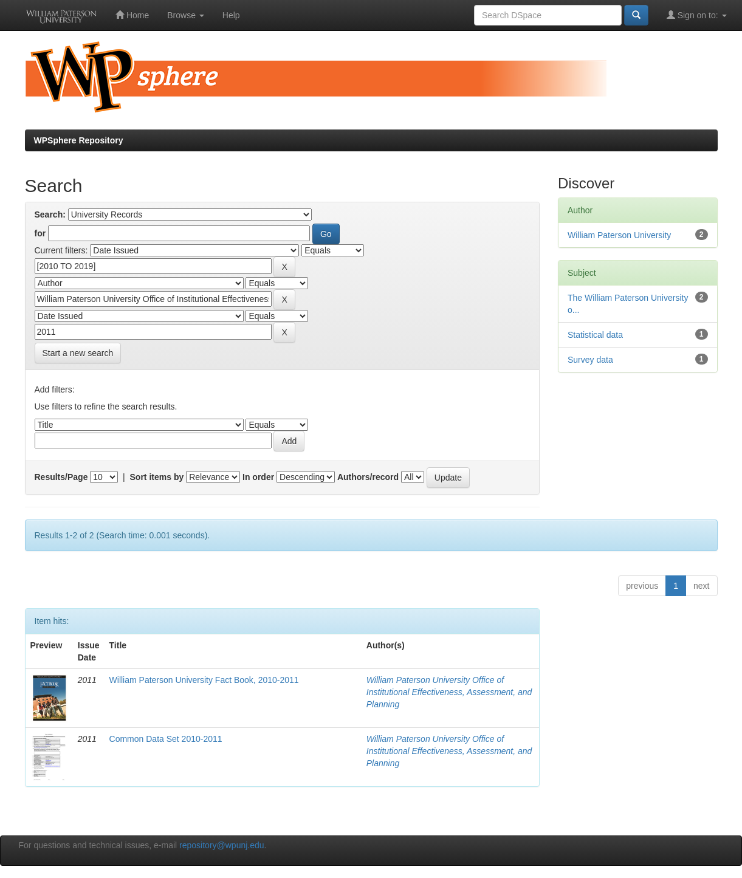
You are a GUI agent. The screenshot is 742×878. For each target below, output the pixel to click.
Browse (185, 15)
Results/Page (61, 477)
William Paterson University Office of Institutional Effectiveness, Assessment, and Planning (449, 692)
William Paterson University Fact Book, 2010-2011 (204, 680)
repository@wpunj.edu (221, 845)
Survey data (590, 360)
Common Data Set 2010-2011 (165, 739)
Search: (50, 214)
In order (258, 477)
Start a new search (78, 353)
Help (231, 15)
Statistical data (595, 335)
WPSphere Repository (78, 140)
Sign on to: (697, 15)
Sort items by (157, 477)
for (40, 233)
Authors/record (368, 477)
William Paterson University (619, 235)
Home (132, 15)
